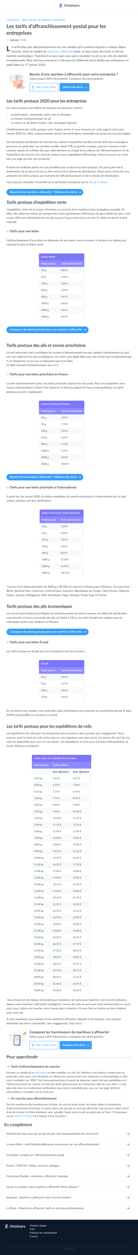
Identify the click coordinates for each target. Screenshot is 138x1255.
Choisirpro (12, 20)
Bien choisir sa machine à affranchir (44, 20)
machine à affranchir (60, 51)
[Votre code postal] (46, 87)
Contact (34, 1236)
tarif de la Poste (23, 1116)
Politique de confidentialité (43, 1233)
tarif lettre (41, 1072)
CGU (32, 1229)
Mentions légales (38, 1226)
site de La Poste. (98, 182)
